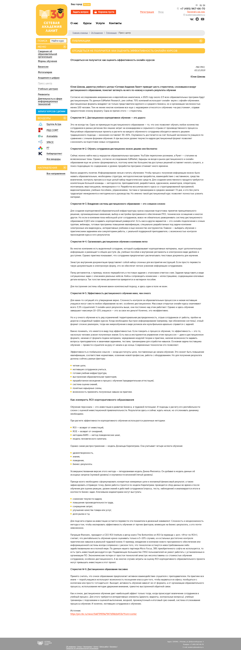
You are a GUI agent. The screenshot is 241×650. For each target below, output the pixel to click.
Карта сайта (104, 647)
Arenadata (52, 136)
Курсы (88, 23)
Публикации (111, 33)
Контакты (116, 23)
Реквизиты (44, 94)
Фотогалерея (45, 72)
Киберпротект (54, 153)
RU (201, 5)
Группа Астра (54, 124)
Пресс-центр (45, 83)
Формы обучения (47, 61)
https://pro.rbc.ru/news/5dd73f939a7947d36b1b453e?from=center (103, 614)
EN (204, 5)
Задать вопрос (81, 12)
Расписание (87, 647)
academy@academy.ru (195, 15)
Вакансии (43, 66)
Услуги (101, 23)
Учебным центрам (48, 88)
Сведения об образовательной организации (47, 54)
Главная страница (80, 33)
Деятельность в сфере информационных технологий (50, 101)
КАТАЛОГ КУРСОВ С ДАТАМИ (51, 111)
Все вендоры (54, 159)
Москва (87, 5)
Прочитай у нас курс (196, 12)
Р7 (48, 148)
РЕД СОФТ (52, 130)
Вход (161, 12)
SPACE (50, 142)
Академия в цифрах (48, 77)
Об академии (71, 647)
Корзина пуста (106, 12)
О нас (75, 23)
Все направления (56, 173)
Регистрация (147, 12)
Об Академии (97, 33)
